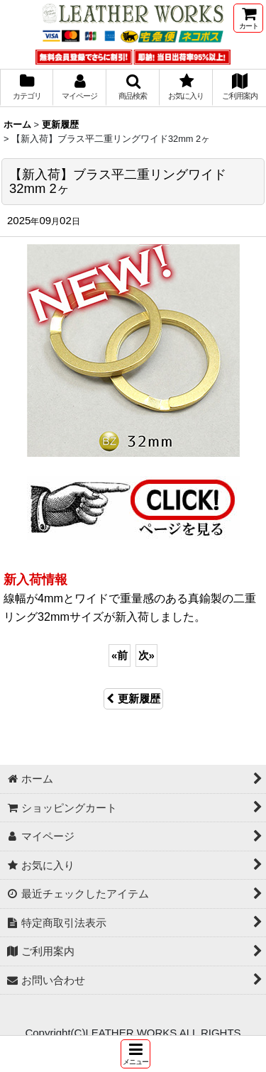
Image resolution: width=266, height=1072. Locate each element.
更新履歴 (133, 698)
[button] (135, 1053)
